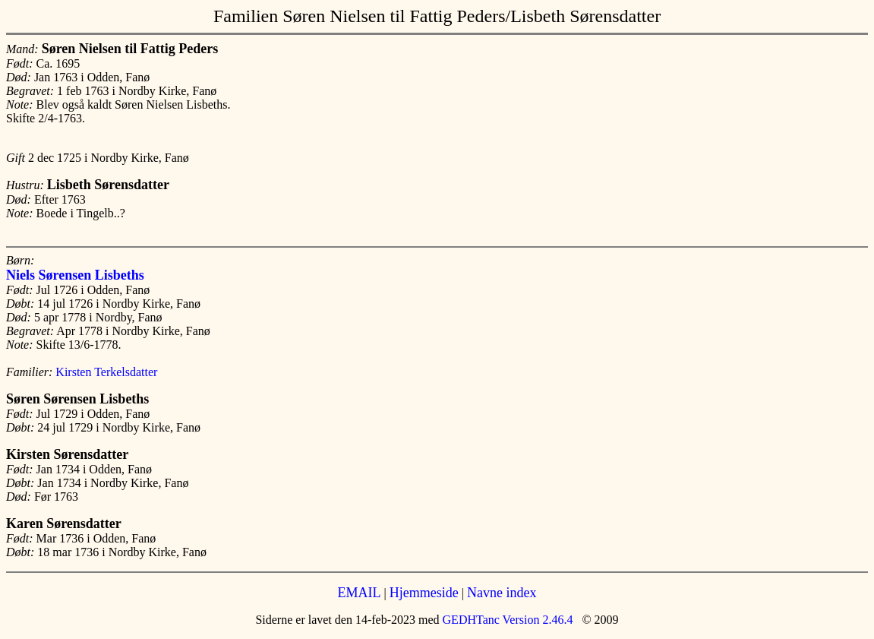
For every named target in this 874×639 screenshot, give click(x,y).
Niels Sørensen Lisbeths (75, 275)
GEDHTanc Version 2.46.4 (506, 619)
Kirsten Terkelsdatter (106, 371)
